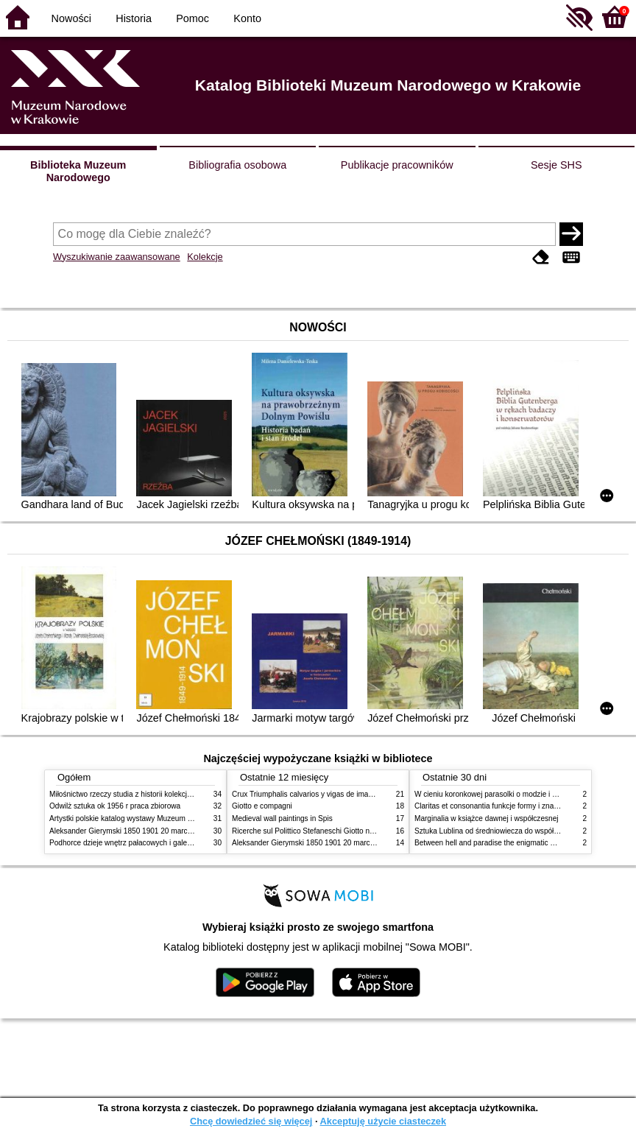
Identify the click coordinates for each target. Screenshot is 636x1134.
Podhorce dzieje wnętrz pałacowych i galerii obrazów (136, 843)
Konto (247, 18)
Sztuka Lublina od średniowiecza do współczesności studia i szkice (524, 831)
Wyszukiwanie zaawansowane (116, 256)
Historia (134, 18)
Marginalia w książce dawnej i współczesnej (486, 818)
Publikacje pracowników (397, 165)
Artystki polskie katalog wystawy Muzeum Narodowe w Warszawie (157, 818)
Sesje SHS (556, 165)
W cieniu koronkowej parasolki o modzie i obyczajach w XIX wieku (523, 794)
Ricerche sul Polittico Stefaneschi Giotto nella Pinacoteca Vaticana (341, 831)
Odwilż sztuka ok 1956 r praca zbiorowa (114, 806)
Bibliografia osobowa (237, 165)
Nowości (71, 18)
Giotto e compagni (262, 806)
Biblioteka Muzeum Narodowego (78, 171)
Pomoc (192, 18)
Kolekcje (204, 256)
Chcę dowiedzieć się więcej (251, 1121)
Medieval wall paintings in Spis (282, 818)
